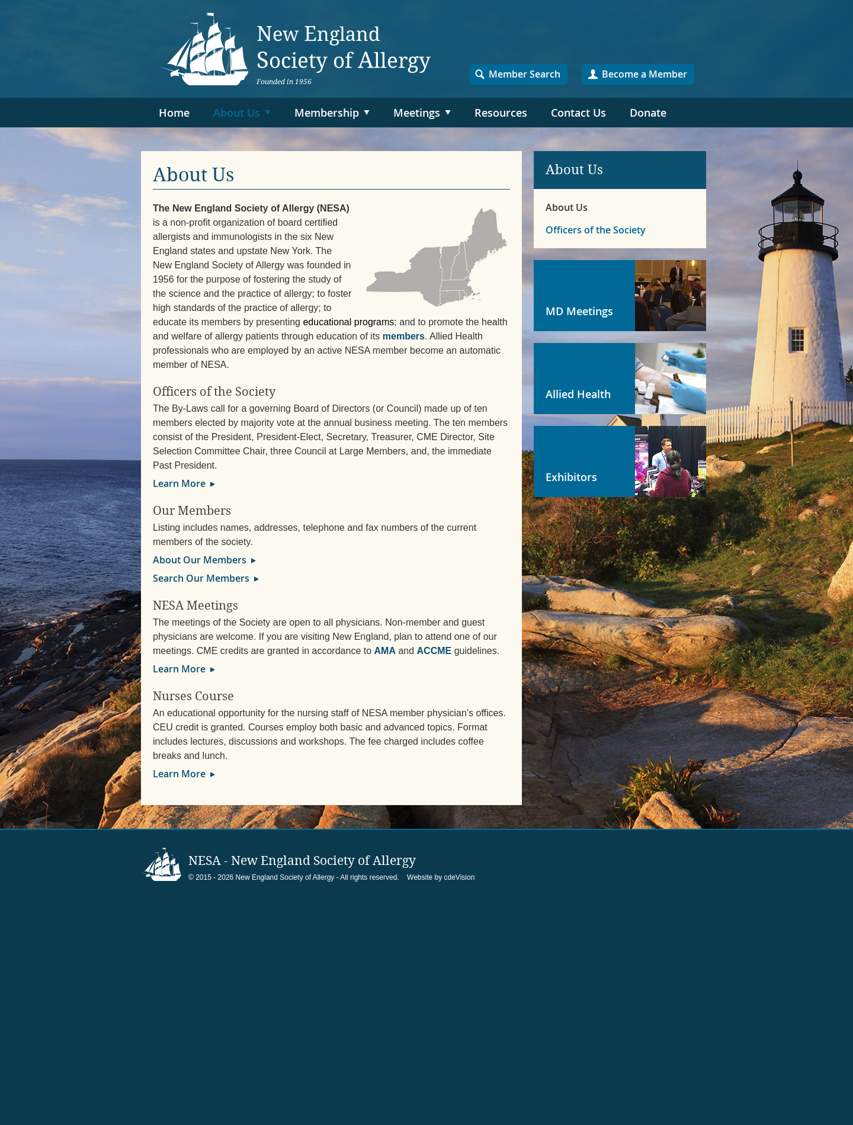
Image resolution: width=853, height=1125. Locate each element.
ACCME (434, 651)
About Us (236, 112)
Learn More (179, 483)
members (404, 336)
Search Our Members (201, 578)
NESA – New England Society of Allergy (295, 49)
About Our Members (199, 559)
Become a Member (644, 74)
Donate (648, 112)
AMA (385, 651)
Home (174, 112)
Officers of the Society (596, 229)
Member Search (524, 74)
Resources (500, 112)
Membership (326, 112)
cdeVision (459, 877)
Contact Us (578, 112)
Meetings (416, 112)
